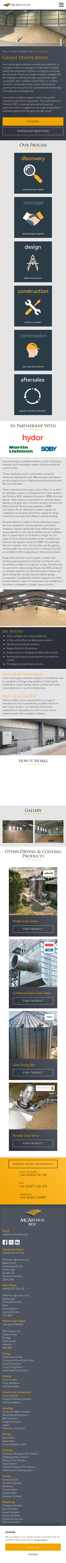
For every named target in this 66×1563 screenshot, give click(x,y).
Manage (33, 1554)
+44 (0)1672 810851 (13, 1324)
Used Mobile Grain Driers (16, 1370)
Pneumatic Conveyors (14, 1428)
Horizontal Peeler (11, 1515)
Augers (6, 1425)
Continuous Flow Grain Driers (18, 1360)
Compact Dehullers (12, 1505)
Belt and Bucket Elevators (15, 1415)
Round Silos (9, 1437)
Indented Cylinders (12, 1496)
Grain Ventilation (11, 1383)
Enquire (33, 121)
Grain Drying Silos (12, 1363)
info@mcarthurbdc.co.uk (15, 1234)
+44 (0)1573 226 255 (13, 1288)
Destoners (8, 1486)
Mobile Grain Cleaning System (18, 1470)
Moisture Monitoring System (17, 1399)
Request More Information (33, 1164)
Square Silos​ (9, 1441)
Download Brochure (33, 131)
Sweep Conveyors (12, 1421)
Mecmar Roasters (11, 1522)
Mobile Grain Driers (13, 1357)
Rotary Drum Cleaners (14, 1460)
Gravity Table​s (10, 1493)
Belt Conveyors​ (10, 1418)
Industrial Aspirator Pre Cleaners (19, 1466)
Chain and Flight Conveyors (17, 1411)
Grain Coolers (10, 1379)
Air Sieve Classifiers (12, 1483)
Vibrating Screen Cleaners (16, 1457)
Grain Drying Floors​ (13, 1367)
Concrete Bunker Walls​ (14, 1444)
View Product (33, 929)
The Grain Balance (12, 1402)
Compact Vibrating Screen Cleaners (21, 1453)
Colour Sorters (10, 1479)
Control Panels (10, 1395)
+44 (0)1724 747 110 (13, 1253)
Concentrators (10, 1489)
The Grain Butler (11, 1386)
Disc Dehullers (10, 1508)
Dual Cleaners (10, 1463)
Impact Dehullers (11, 1512)
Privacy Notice (40, 1539)
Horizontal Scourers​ (13, 1519)
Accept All (33, 1547)
